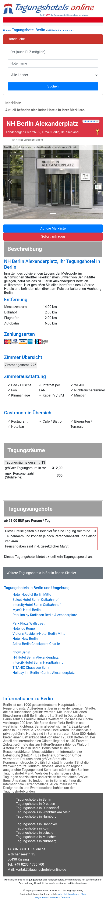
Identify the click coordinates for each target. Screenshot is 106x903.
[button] (10, 182)
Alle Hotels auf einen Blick (72, 894)
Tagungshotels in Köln (32, 828)
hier (73, 573)
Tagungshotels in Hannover (36, 824)
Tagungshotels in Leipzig (34, 833)
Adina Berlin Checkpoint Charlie (36, 644)
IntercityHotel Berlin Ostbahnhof (37, 605)
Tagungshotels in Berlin (36, 573)
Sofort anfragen (53, 236)
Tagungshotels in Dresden (35, 804)
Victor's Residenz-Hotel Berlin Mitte (39, 634)
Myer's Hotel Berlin (26, 610)
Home (6, 30)
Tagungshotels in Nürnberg (36, 841)
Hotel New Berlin (25, 639)
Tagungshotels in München (36, 837)
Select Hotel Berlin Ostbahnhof (36, 600)
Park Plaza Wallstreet (29, 623)
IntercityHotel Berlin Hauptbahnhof (39, 662)
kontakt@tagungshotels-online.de (40, 870)
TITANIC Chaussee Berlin (31, 668)
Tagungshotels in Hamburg (36, 816)
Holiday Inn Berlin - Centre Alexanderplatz (44, 673)
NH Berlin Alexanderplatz (60, 30)
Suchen (53, 86)
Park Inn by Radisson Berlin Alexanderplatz (45, 615)
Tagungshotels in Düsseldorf (37, 808)
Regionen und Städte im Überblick (53, 897)
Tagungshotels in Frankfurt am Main (43, 812)
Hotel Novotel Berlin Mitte (32, 595)
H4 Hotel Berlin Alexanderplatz (36, 657)
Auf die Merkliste (53, 228)
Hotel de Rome (24, 628)
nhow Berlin (21, 652)
